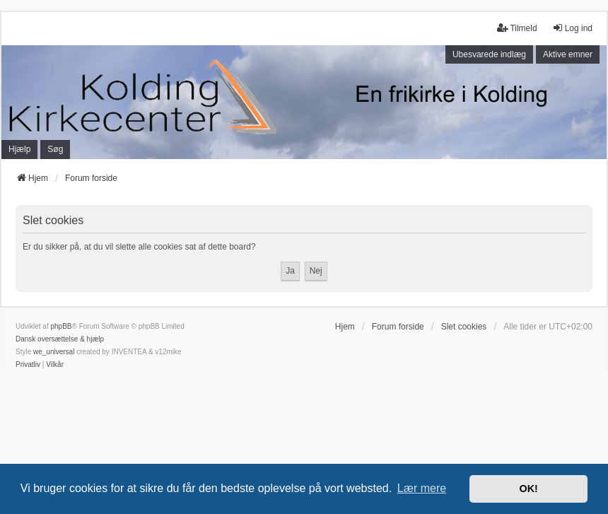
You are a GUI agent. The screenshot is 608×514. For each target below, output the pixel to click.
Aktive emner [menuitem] (567, 54)
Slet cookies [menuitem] (464, 327)
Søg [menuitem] (55, 149)
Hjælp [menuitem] (19, 149)
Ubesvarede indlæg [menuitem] (489, 54)
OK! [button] (528, 488)
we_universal (53, 352)
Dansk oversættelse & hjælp (60, 339)
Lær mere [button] (421, 488)
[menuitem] (28, 364)
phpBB (60, 326)
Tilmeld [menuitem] (517, 28)
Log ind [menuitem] (572, 28)
